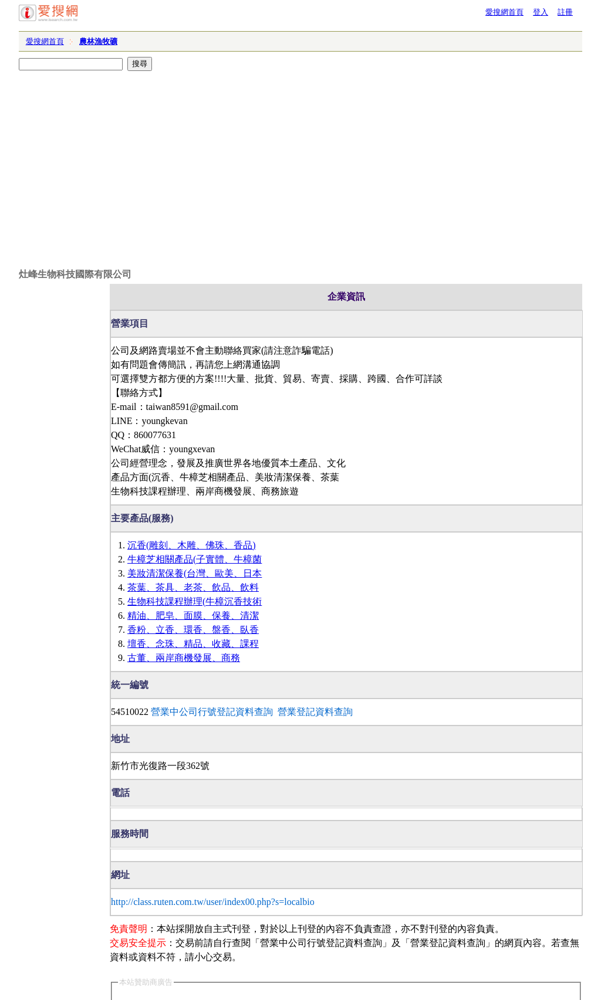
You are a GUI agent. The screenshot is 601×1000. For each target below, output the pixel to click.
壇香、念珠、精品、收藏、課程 (193, 644)
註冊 (565, 12)
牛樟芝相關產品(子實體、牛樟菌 (194, 559)
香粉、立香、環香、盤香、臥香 (193, 630)
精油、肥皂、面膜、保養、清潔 (193, 616)
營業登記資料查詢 (315, 712)
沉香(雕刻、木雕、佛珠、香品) (191, 545)
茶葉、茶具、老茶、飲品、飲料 (193, 587)
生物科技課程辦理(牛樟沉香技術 (194, 601)
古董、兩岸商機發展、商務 (183, 658)
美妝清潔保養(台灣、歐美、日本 (194, 573)
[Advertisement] (300, 156)
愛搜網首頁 (504, 12)
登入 (540, 12)
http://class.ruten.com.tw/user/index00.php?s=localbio (213, 902)
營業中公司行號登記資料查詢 (212, 712)
